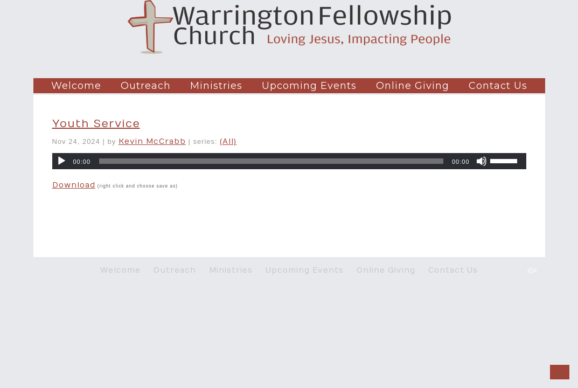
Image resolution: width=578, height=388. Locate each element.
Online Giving (412, 86)
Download (73, 185)
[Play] (61, 161)
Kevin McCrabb (152, 141)
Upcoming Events (309, 86)
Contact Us (498, 86)
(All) (228, 141)
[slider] (271, 161)
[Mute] (481, 161)
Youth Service (96, 123)
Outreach (146, 86)
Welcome (76, 86)
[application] (289, 161)
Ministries (216, 86)
